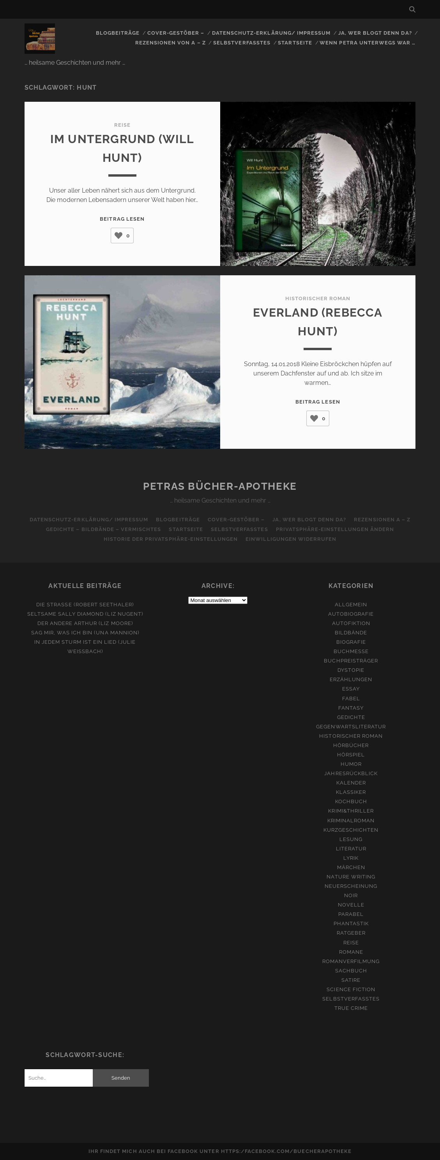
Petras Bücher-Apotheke (220, 486)
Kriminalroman (351, 821)
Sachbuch (351, 971)
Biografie (351, 642)
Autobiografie (351, 614)
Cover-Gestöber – (176, 33)
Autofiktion (351, 623)
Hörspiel (351, 755)
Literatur (351, 849)
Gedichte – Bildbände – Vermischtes (103, 529)
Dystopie (351, 670)
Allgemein (351, 604)
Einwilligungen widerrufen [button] (291, 539)
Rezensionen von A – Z (170, 43)
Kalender (351, 783)
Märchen (351, 867)
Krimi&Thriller (351, 811)
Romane (351, 952)
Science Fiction (351, 989)
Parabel (351, 914)
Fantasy (351, 708)
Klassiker (351, 792)
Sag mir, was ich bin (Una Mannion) (85, 633)
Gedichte (351, 717)
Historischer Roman (318, 298)
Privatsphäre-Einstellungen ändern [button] (335, 529)
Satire (350, 980)
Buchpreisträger (351, 661)
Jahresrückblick (351, 773)
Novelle (351, 905)
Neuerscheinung (351, 886)
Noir (351, 895)
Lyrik (351, 858)
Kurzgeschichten (351, 830)
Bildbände (351, 633)
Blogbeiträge (118, 33)
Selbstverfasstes (241, 43)
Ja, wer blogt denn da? (375, 33)
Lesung (350, 839)
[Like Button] (118, 235)
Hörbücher (351, 745)
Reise (122, 125)
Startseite (295, 43)
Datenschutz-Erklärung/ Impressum (271, 33)
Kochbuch (351, 801)
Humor (351, 764)
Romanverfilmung (351, 961)
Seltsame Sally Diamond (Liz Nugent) (85, 614)
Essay (351, 689)
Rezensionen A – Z (382, 519)
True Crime (351, 1008)
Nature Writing (351, 877)
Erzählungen (351, 679)
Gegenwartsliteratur (351, 727)
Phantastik (351, 923)
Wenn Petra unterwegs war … (367, 43)
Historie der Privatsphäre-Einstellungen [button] (171, 539)
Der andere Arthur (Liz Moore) (85, 623)
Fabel (351, 698)
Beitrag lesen (122, 219)
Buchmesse (351, 651)
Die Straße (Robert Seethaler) (85, 604)
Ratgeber (351, 933)
